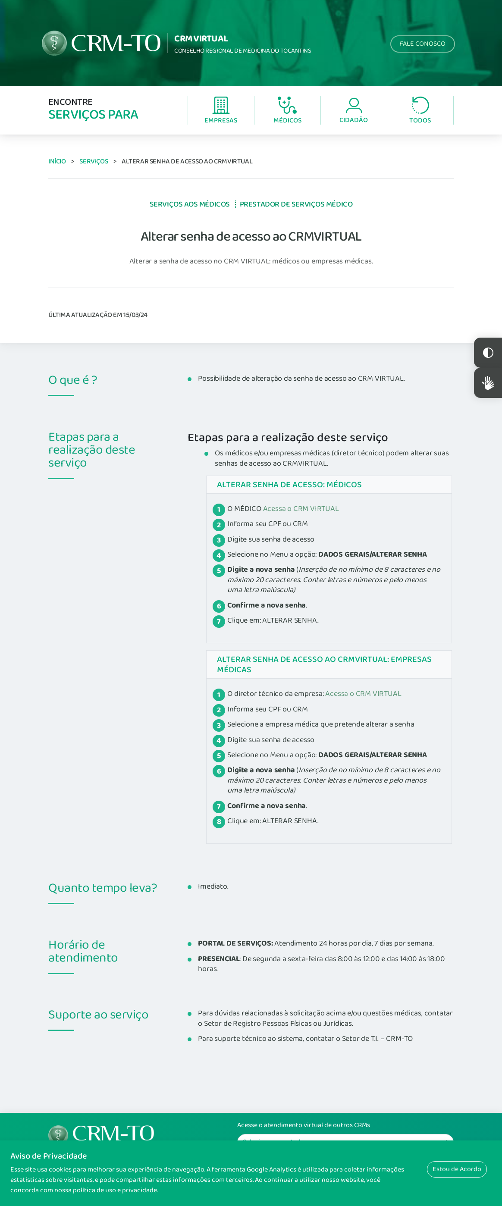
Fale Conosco (423, 43)
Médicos (287, 111)
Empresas (220, 111)
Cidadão (353, 111)
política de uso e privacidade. (115, 1190)
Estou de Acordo (457, 1169)
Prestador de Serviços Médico (296, 204)
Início (57, 161)
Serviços (93, 161)
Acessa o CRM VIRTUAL (301, 509)
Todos (420, 111)
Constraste (488, 353)
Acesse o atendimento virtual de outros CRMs (303, 1125)
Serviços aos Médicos (190, 204)
